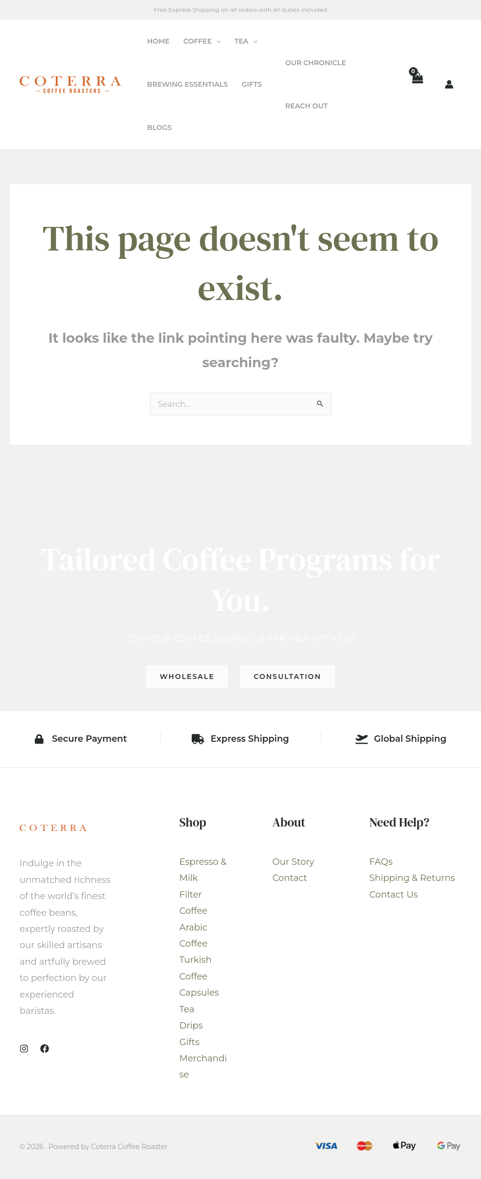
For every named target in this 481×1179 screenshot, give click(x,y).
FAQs (380, 862)
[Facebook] (44, 1049)
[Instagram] (24, 1049)
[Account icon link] (449, 84)
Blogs (159, 127)
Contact (290, 879)
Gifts (252, 84)
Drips (191, 1026)
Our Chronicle (315, 62)
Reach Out (306, 105)
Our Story (293, 862)
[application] (216, 41)
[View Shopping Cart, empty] (417, 84)
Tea (245, 41)
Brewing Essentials (187, 84)
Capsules (199, 993)
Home (158, 41)
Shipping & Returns (412, 879)
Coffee (202, 41)
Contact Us (393, 895)
